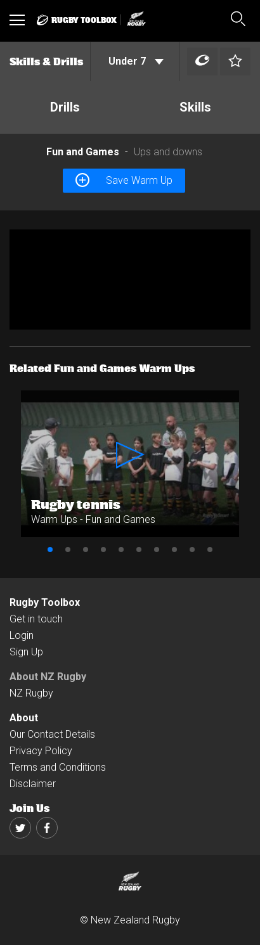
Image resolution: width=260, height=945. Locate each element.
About (24, 718)
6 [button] (138, 549)
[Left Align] (202, 62)
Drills (65, 107)
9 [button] (192, 549)
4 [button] (103, 549)
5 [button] (121, 549)
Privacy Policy (41, 751)
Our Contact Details (52, 734)
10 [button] (209, 549)
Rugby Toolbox (45, 602)
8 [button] (174, 549)
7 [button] (156, 549)
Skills (195, 107)
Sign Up (26, 652)
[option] (130, 279)
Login (22, 635)
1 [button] (50, 549)
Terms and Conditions (58, 767)
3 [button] (85, 549)
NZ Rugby (31, 693)
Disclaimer (33, 784)
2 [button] (67, 549)
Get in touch (36, 619)
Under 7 (136, 61)
